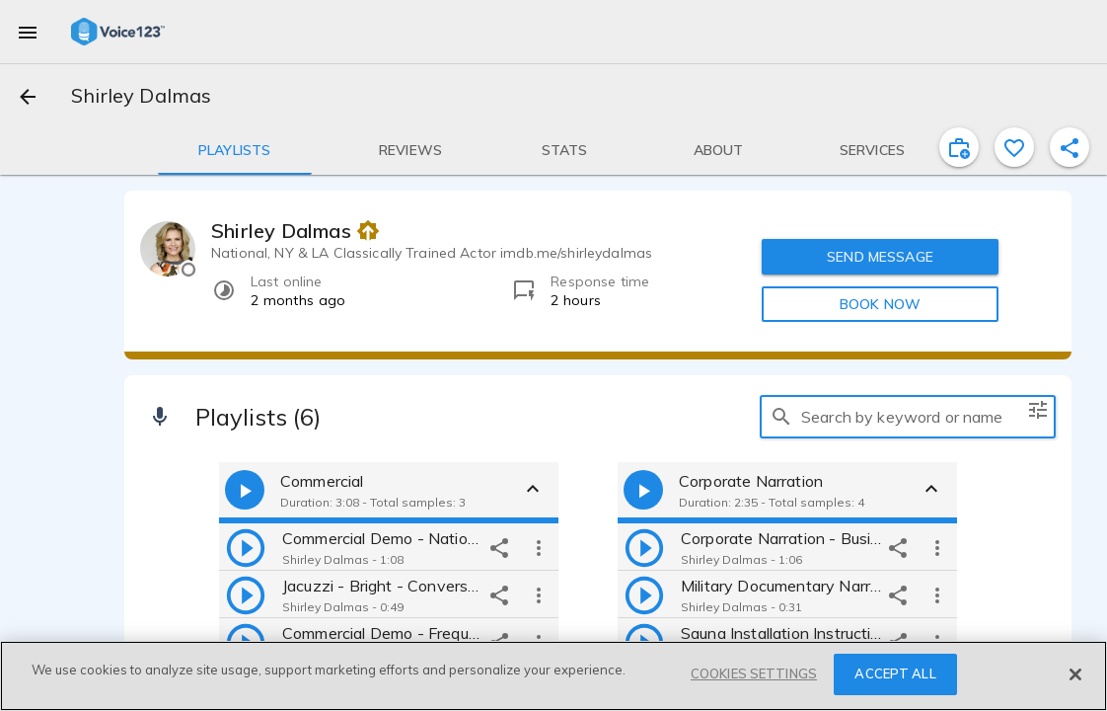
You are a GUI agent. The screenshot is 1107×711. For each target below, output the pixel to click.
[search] (781, 416)
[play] (245, 547)
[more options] (538, 547)
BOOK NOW (880, 304)
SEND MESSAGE (880, 257)
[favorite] (1014, 147)
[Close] (1075, 674)
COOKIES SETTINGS (754, 673)
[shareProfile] (1069, 147)
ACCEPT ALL (894, 673)
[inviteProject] (959, 147)
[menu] (27, 31)
